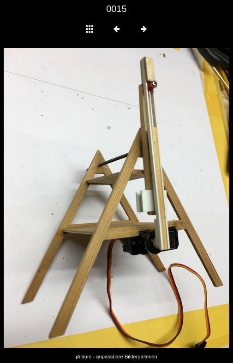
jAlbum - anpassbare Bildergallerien (116, 356)
